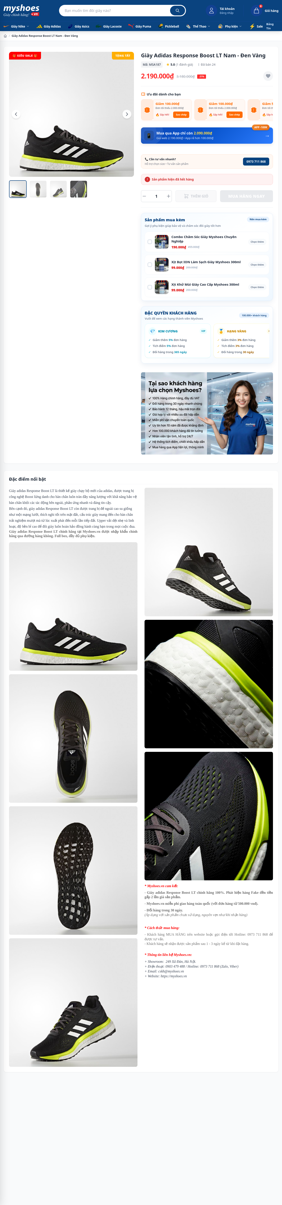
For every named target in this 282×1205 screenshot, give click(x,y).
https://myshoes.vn (174, 976)
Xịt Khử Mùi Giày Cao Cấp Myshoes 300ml (205, 284)
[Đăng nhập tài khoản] (220, 10)
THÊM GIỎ (196, 196)
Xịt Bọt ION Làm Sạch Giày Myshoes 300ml (206, 262)
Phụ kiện (229, 26)
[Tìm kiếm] (177, 10)
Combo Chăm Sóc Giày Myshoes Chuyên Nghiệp (204, 239)
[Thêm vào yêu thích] (268, 76)
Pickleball (168, 26)
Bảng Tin (270, 26)
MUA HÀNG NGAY (246, 196)
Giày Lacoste (108, 26)
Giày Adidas (48, 26)
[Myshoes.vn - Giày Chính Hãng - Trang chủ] (21, 10)
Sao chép (181, 114)
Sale (256, 26)
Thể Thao (198, 26)
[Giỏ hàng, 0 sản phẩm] (260, 10)
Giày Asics (78, 26)
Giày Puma (139, 26)
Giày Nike (16, 26)
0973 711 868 (256, 161)
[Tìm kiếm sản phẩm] (122, 10)
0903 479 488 (175, 966)
